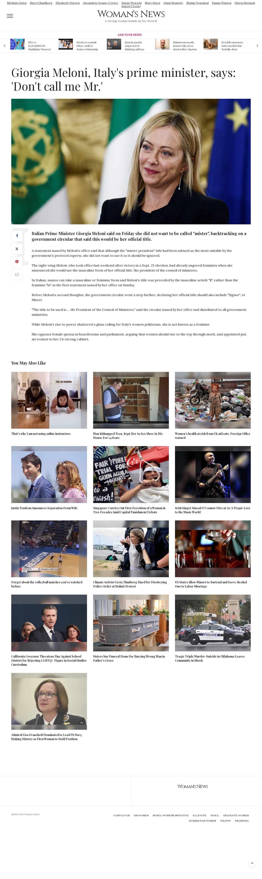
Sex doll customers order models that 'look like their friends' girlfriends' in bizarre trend (232, 46)
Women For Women (202, 820)
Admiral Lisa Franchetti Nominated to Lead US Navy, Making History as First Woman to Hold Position (46, 737)
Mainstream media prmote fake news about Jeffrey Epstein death (185, 46)
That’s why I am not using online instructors (41, 434)
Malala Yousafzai (197, 2)
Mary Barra (152, 2)
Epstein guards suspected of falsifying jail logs (134, 46)
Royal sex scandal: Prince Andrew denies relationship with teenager (87, 46)
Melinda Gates (17, 2)
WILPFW (225, 820)
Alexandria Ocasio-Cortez (100, 2)
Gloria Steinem (245, 2)
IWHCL (215, 815)
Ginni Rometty (173, 2)
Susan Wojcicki (132, 2)
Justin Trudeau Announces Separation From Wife (44, 508)
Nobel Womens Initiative (171, 815)
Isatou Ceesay (131, 6)
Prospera (242, 820)
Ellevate (200, 815)
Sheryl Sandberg (41, 2)
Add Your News (129, 35)
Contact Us (121, 815)
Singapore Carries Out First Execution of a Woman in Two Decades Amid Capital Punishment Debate (129, 510)
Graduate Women (236, 815)
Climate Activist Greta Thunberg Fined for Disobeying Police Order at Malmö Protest (130, 584)
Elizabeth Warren (68, 2)
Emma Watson (221, 2)
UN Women (141, 815)
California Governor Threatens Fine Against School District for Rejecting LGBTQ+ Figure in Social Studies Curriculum (49, 660)
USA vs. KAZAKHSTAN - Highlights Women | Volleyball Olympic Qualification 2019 (39, 46)
